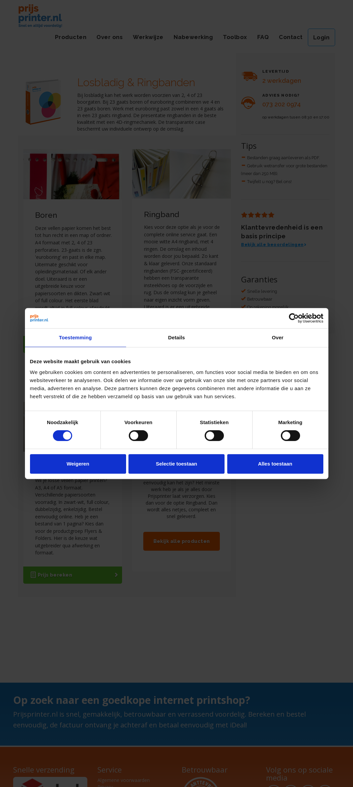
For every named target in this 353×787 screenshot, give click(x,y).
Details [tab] (176, 337)
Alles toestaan (275, 464)
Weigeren (77, 464)
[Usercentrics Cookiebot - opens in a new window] (293, 318)
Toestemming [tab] (75, 337)
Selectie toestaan (176, 464)
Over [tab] (278, 337)
